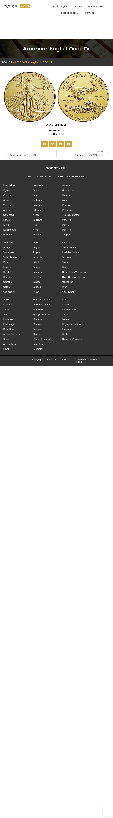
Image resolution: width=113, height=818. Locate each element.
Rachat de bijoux (70, 12)
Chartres (37, 334)
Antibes (37, 234)
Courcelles (67, 282)
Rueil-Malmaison (70, 252)
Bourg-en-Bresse (41, 314)
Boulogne (37, 272)
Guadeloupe (39, 344)
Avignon (66, 234)
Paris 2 (66, 224)
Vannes (66, 314)
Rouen (36, 291)
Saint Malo (8, 242)
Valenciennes (10, 257)
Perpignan (67, 210)
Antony (6, 210)
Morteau (37, 324)
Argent (64, 6)
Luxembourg (9, 229)
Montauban (38, 309)
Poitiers (66, 205)
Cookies (93, 359)
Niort (64, 267)
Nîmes (36, 229)
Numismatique (95, 6)
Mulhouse (8, 319)
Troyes (36, 252)
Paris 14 (66, 220)
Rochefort (8, 234)
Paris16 (37, 277)
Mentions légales (81, 360)
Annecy (7, 200)
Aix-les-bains (10, 344)
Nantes (66, 334)
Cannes (36, 282)
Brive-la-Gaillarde (41, 299)
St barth (66, 304)
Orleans (37, 210)
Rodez (6, 339)
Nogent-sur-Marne (71, 324)
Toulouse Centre (70, 215)
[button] (44, 144)
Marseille (8, 304)
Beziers (7, 277)
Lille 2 (36, 262)
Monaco (7, 267)
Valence (7, 205)
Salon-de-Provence (72, 339)
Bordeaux (67, 257)
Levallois (37, 257)
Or (53, 6)
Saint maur (8, 215)
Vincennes (8, 252)
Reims (36, 195)
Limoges (37, 205)
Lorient (6, 220)
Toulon (6, 309)
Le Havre (37, 220)
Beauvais (37, 329)
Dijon (5, 262)
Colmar (6, 287)
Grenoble (8, 282)
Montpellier (9, 185)
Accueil (6, 62)
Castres (37, 287)
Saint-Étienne (69, 291)
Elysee (6, 190)
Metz (6, 224)
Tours (65, 262)
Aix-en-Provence (12, 334)
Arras (35, 242)
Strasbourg (9, 291)
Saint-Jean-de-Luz (71, 247)
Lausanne (67, 329)
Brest (6, 272)
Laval (6, 349)
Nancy (36, 215)
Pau (35, 224)
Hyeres (66, 195)
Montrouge (8, 324)
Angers (36, 247)
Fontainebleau (69, 309)
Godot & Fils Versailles (74, 272)
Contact (89, 12)
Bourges (7, 247)
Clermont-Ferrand (42, 339)
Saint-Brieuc (9, 329)
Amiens (66, 185)
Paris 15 (66, 229)
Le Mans (37, 200)
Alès (64, 200)
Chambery (8, 195)
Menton (66, 319)
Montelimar (38, 319)
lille (64, 299)
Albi (5, 314)
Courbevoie (68, 190)
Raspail (36, 267)
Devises (78, 6)
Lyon (64, 287)
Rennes (37, 190)
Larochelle (38, 185)
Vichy (6, 299)
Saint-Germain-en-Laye (74, 277)
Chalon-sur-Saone (42, 304)
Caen (64, 242)
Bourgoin (37, 349)
